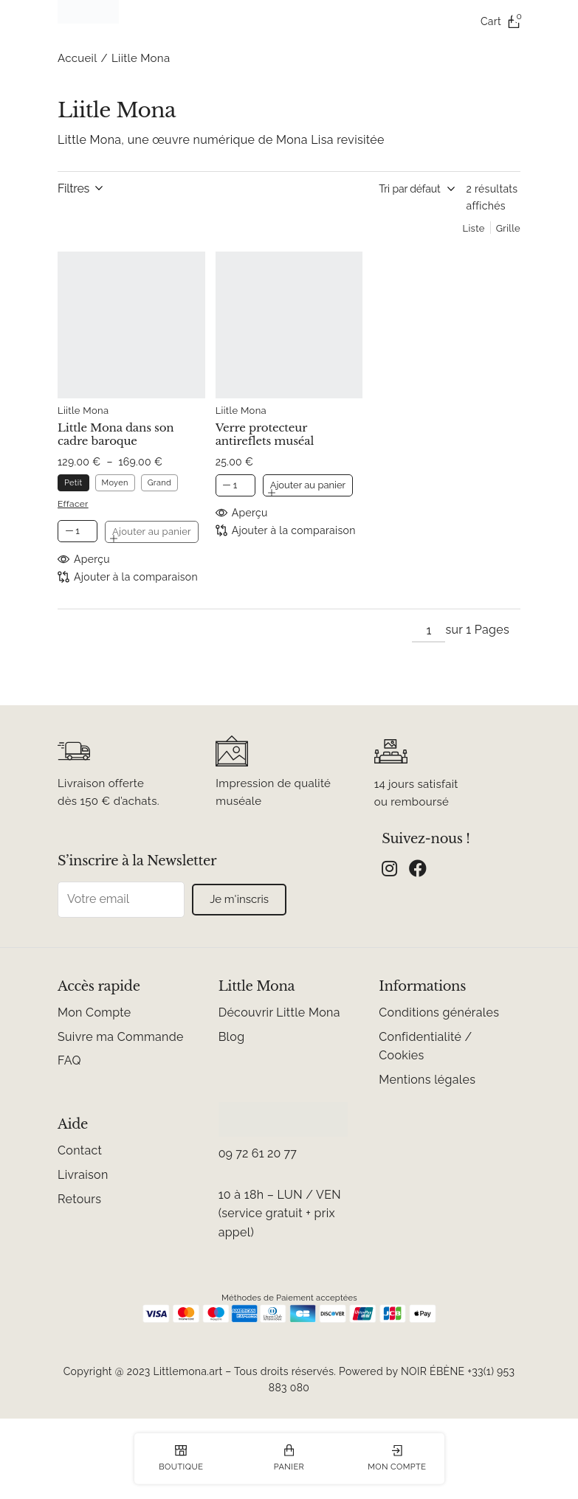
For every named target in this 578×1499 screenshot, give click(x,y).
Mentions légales (427, 1080)
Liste (474, 228)
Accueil (77, 58)
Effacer (73, 504)
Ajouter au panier (151, 531)
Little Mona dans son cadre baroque (116, 434)
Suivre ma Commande (121, 1037)
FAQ (69, 1060)
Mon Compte (94, 1012)
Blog (232, 1037)
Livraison (83, 1175)
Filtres (73, 188)
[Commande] (374, 189)
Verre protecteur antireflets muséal (265, 434)
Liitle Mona (83, 410)
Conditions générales (439, 1012)
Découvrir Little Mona (279, 1012)
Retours (79, 1199)
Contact (80, 1150)
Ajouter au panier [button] (307, 485)
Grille (508, 228)
